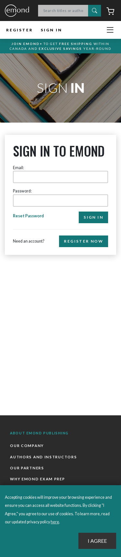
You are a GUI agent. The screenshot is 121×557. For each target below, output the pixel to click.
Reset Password (28, 215)
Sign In (51, 29)
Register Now (83, 241)
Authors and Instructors (43, 457)
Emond (17, 11)
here (55, 521)
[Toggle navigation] (110, 30)
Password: (22, 191)
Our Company (27, 445)
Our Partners (27, 468)
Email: (18, 167)
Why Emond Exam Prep (37, 479)
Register (19, 29)
